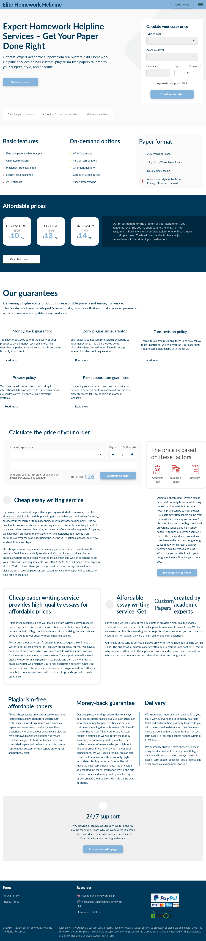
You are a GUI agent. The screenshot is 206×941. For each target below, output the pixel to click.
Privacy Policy (11, 901)
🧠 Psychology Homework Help (96, 895)
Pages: (113, 447)
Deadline (151, 66)
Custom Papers (62, 553)
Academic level (155, 49)
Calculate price (19, 259)
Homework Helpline (14, 516)
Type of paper (154, 33)
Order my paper (21, 82)
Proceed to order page (177, 572)
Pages (177, 66)
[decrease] (179, 73)
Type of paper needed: (23, 447)
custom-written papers (118, 635)
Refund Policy (11, 895)
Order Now (182, 4)
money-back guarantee (112, 774)
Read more (11, 360)
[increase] (196, 73)
